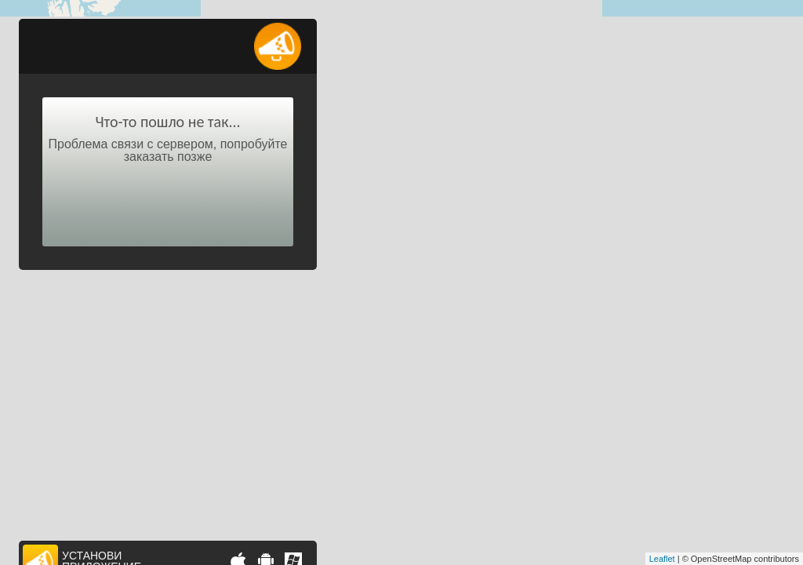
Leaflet (662, 558)
